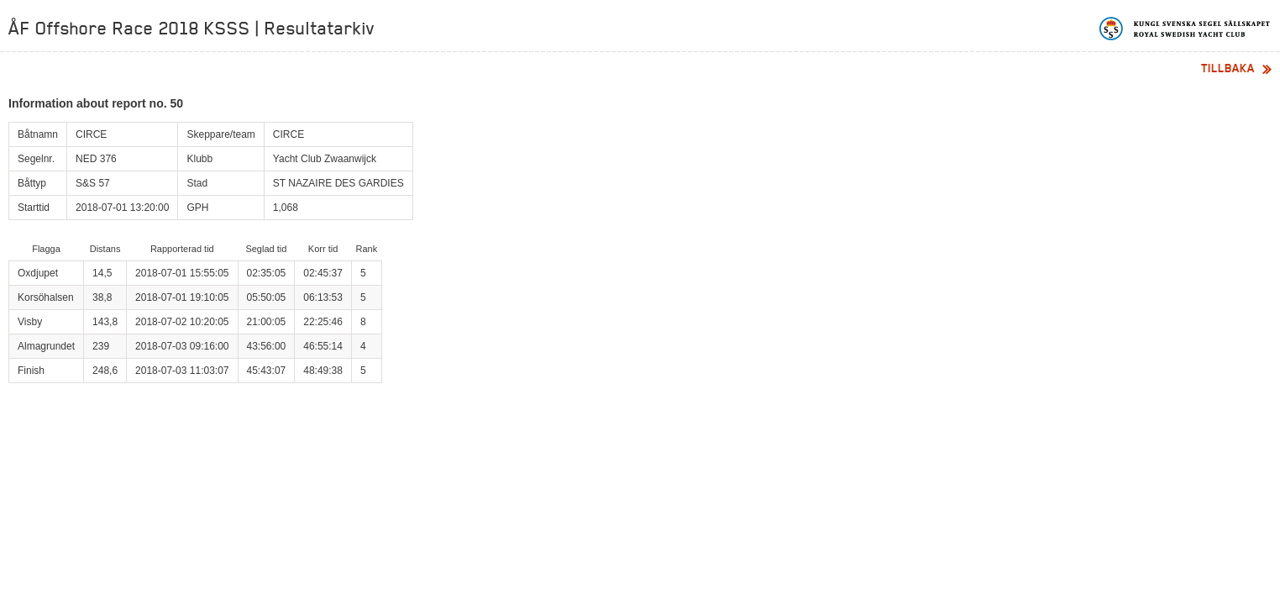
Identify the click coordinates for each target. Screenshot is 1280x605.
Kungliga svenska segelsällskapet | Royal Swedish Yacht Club (1185, 28)
